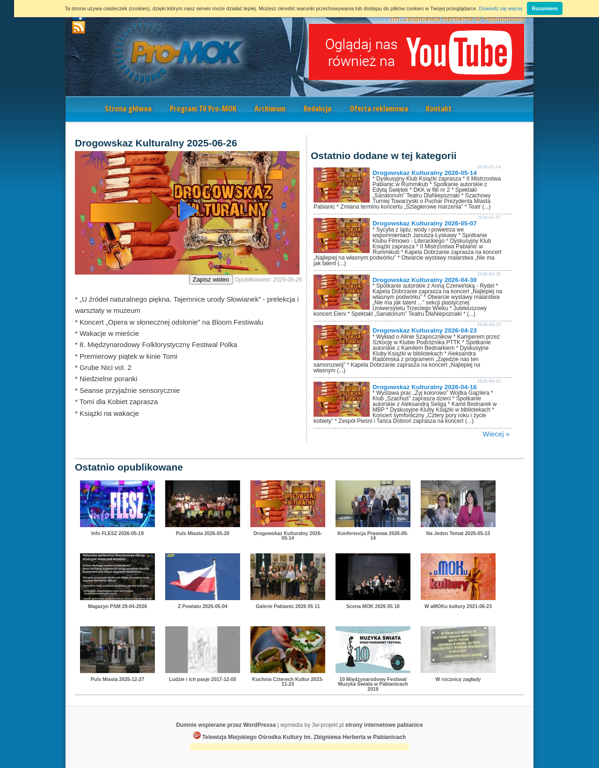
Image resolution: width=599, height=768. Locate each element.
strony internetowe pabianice (384, 725)
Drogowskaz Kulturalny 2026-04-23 (425, 330)
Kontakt (439, 108)
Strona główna (128, 108)
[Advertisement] (299, 747)
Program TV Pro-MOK (203, 108)
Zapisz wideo (211, 279)
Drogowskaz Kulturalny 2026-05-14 (425, 172)
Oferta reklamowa (379, 108)
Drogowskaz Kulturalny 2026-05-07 (425, 223)
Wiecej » (496, 434)
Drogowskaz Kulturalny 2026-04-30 (425, 279)
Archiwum (270, 108)
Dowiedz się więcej (500, 8)
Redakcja (317, 108)
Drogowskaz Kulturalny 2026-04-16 (425, 387)
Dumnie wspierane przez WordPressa (226, 725)
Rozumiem (545, 8)
